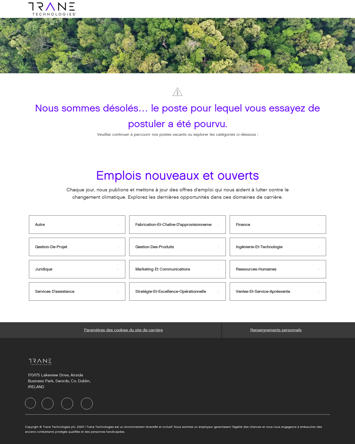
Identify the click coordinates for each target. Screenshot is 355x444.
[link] (77, 225)
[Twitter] (67, 403)
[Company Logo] (51, 9)
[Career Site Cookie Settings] (123, 330)
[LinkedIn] (47, 403)
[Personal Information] (275, 330)
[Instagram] (87, 403)
